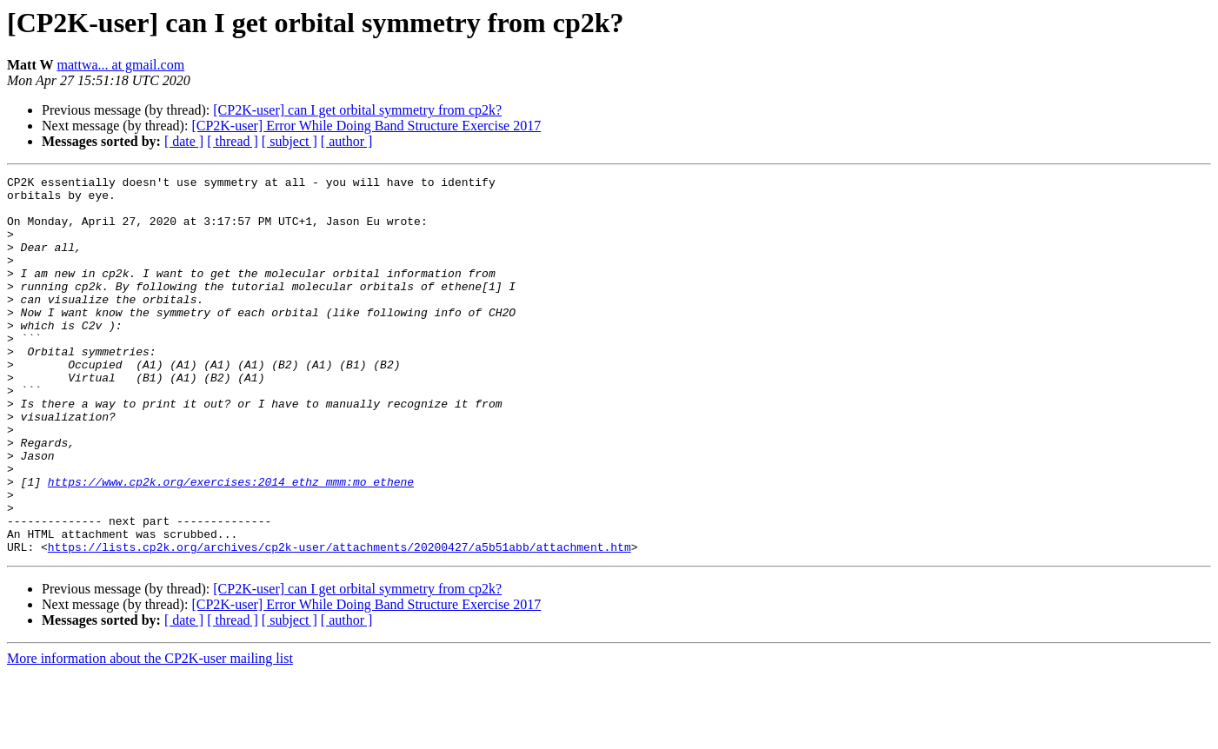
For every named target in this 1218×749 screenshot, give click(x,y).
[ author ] (347, 141)
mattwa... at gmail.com (120, 64)
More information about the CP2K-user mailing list (150, 733)
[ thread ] (232, 141)
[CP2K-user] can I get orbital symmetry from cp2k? (357, 110)
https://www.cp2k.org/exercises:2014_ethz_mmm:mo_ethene (231, 544)
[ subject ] (289, 141)
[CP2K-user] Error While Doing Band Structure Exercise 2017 (366, 125)
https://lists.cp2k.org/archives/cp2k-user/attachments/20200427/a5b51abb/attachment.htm (339, 622)
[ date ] (183, 141)
